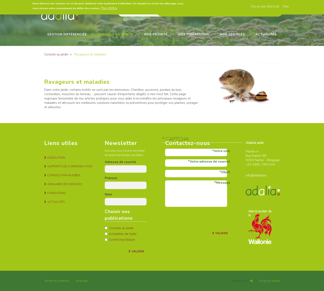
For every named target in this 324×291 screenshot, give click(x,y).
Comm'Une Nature (120, 239)
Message (223, 182)
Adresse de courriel (120, 162)
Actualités (266, 34)
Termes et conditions (56, 281)
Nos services (232, 34)
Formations (56, 193)
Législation (56, 158)
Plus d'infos (109, 8)
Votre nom (222, 151)
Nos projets (156, 34)
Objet (225, 172)
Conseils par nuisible (63, 175)
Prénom (111, 178)
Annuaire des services (64, 184)
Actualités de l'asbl (120, 234)
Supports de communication (69, 166)
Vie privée (81, 281)
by (269, 281)
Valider (138, 251)
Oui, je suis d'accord (265, 6)
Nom (108, 194)
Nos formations (193, 34)
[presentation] (196, 218)
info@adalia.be (256, 175)
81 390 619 (266, 164)
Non (286, 6)
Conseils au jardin (115, 34)
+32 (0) (251, 164)
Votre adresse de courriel (209, 161)
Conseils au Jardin (119, 228)
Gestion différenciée (67, 34)
